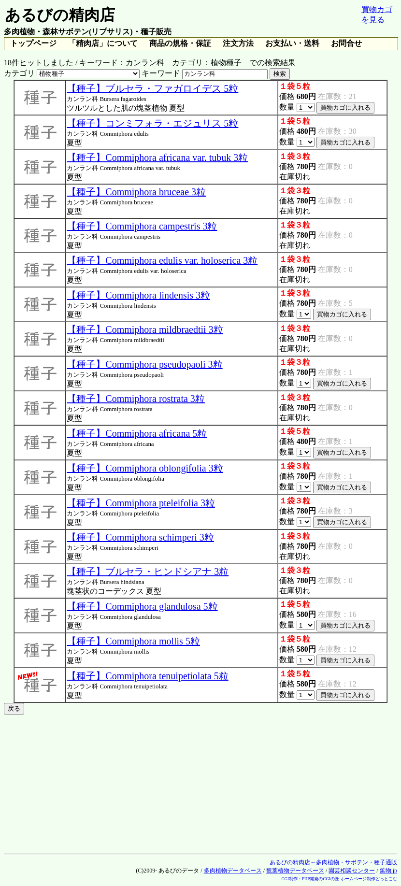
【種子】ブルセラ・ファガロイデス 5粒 (152, 88)
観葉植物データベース (295, 870)
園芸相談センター (352, 870)
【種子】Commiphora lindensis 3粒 (138, 295)
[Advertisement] (200, 782)
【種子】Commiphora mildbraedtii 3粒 (145, 329)
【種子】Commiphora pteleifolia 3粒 (141, 503)
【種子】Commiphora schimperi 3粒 (140, 537)
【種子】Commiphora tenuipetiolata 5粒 (147, 676)
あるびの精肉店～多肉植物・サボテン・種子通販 (333, 862)
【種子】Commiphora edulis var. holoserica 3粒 (162, 260)
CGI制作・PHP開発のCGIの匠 (310, 878)
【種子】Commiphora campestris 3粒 (142, 226)
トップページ (33, 43)
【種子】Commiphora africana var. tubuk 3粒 (157, 157)
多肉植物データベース (233, 870)
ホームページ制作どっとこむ (369, 878)
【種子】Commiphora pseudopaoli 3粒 (144, 364)
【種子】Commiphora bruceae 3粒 (136, 191)
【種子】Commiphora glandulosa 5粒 (142, 606)
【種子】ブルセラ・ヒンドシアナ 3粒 (148, 571)
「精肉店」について (103, 43)
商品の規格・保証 (180, 43)
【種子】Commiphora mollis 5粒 (133, 641)
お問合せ (346, 43)
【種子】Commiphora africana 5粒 (137, 433)
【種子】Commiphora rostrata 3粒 (136, 398)
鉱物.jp (388, 870)
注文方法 (238, 43)
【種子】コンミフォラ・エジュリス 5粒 (152, 123)
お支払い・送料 (292, 43)
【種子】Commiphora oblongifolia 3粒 (145, 468)
